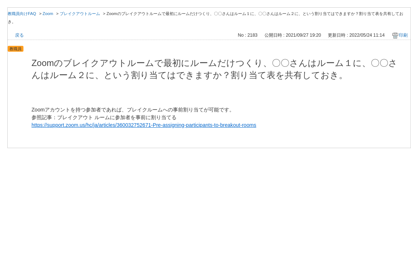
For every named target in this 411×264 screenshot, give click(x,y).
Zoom (47, 13)
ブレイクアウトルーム (80, 13)
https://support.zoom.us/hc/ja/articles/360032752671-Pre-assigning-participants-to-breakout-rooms (144, 125)
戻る (19, 35)
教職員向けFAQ (22, 13)
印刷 (403, 35)
